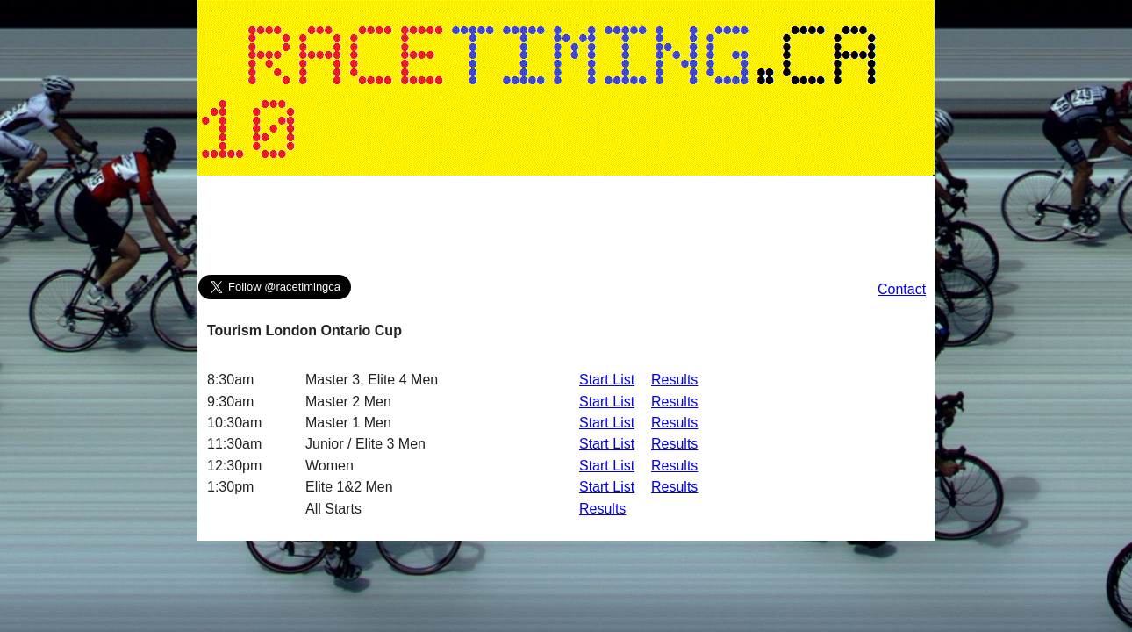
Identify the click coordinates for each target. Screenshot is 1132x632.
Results (674, 379)
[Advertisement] (566, 229)
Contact (902, 289)
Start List (606, 379)
